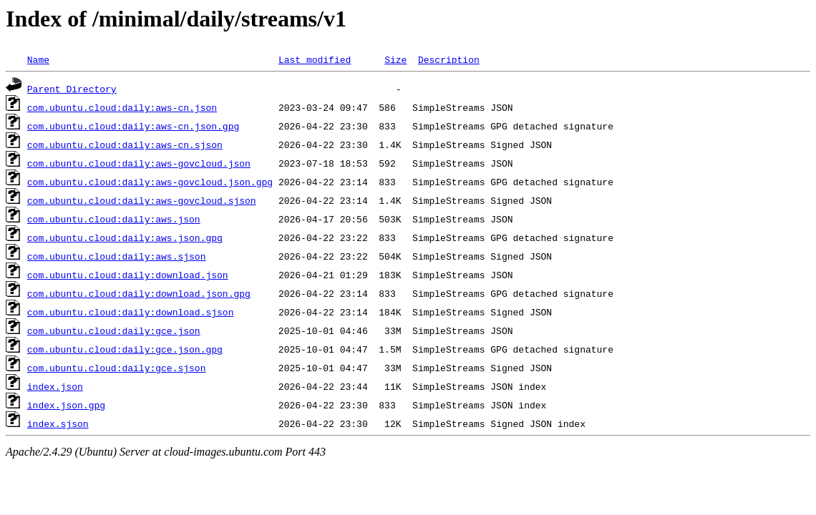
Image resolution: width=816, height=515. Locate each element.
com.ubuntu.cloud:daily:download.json (127, 274)
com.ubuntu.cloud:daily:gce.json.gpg (125, 349)
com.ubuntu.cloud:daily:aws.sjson (116, 256)
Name (38, 59)
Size (395, 59)
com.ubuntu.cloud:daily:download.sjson (130, 311)
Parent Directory (72, 88)
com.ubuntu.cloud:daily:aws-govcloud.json (139, 163)
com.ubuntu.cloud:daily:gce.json (113, 330)
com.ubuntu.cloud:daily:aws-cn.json (122, 107)
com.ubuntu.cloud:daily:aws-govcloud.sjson (141, 200)
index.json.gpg (66, 404)
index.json (55, 386)
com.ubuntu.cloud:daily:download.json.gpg (139, 293)
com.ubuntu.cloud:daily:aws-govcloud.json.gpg (150, 181)
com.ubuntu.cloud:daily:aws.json (113, 218)
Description (449, 59)
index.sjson (58, 423)
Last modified (314, 59)
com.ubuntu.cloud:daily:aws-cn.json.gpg (133, 125)
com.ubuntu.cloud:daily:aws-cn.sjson (125, 144)
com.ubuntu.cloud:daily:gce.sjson (116, 367)
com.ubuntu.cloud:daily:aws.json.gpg (125, 237)
